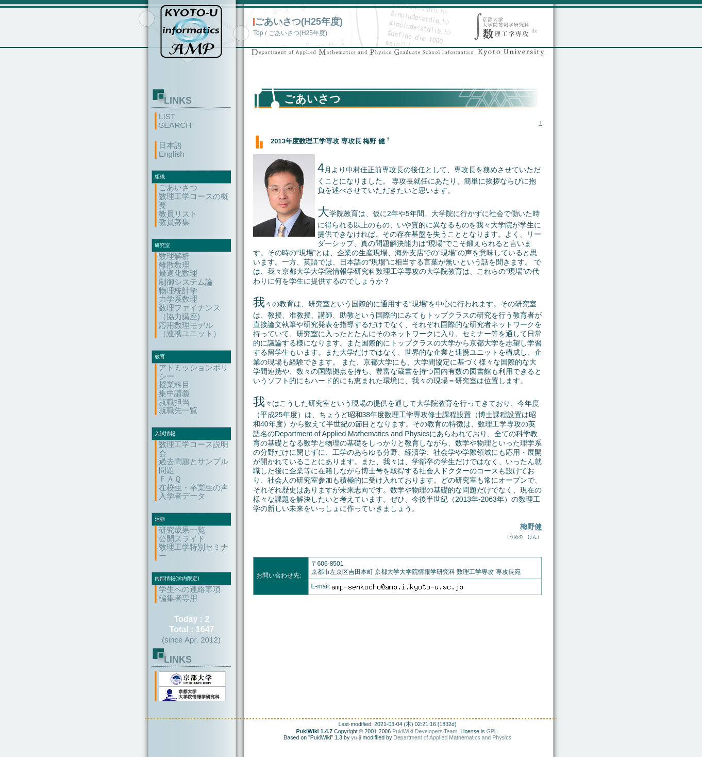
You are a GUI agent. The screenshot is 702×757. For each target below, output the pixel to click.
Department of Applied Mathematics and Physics (452, 737)
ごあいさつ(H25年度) (299, 22)
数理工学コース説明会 (193, 448)
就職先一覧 (178, 410)
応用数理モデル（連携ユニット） (190, 329)
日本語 (170, 145)
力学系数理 (178, 298)
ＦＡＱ (170, 478)
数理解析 (174, 256)
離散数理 (174, 264)
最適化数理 (178, 273)
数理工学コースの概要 (193, 200)
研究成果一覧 (182, 529)
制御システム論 (186, 281)
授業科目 (174, 384)
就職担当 (174, 402)
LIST (167, 116)
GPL (491, 731)
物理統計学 (178, 290)
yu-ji (356, 737)
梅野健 (531, 526)
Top (258, 33)
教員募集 (174, 222)
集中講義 (174, 393)
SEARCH (175, 125)
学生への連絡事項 (190, 589)
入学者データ (182, 495)
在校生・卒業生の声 (193, 487)
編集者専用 (178, 598)
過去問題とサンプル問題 (193, 465)
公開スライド (182, 538)
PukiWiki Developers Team (424, 731)
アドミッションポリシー (193, 372)
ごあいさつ (178, 187)
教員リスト (178, 213)
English (172, 154)
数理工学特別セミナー (193, 551)
